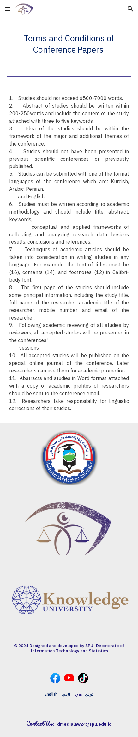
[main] (69, 41)
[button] (7, 8)
